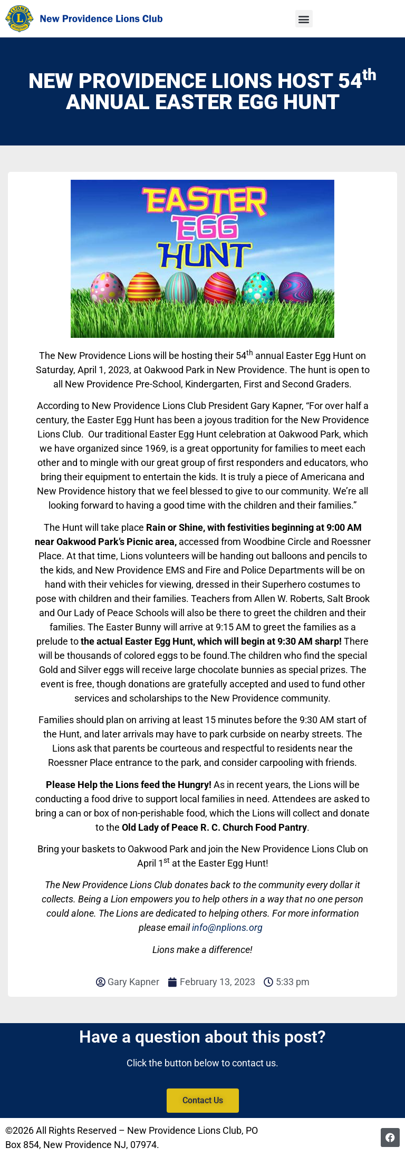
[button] (304, 18)
